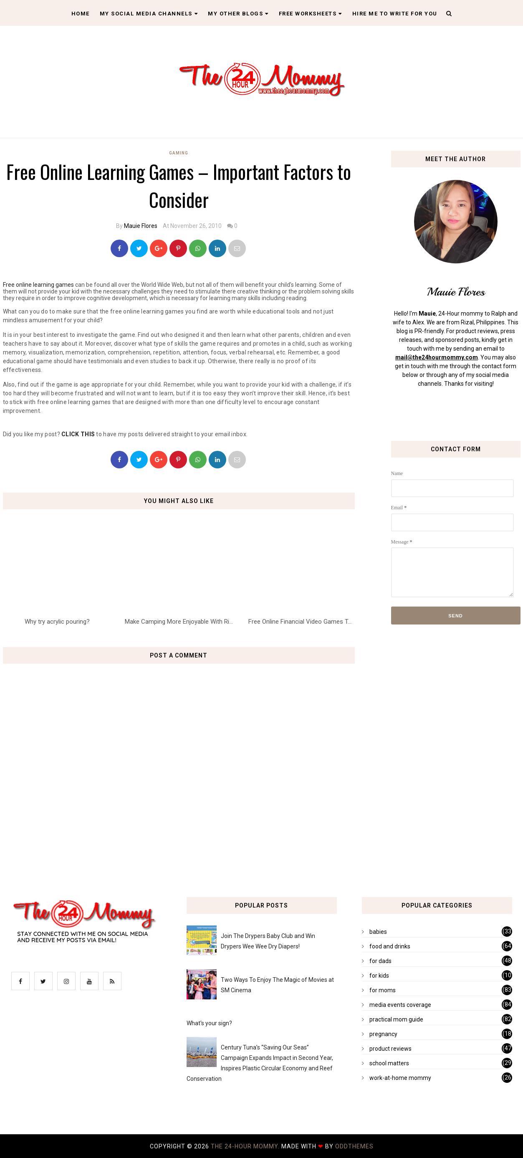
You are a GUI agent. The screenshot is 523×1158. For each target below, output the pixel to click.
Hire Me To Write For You (394, 13)
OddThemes (354, 1146)
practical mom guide (396, 1019)
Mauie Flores (140, 225)
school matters (389, 1063)
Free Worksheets (310, 13)
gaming (178, 153)
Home (80, 13)
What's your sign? (209, 1023)
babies (378, 931)
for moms (382, 990)
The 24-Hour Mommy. (246, 1146)
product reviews (390, 1048)
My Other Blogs (238, 13)
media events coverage (400, 1004)
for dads (380, 961)
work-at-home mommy (400, 1078)
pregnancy (383, 1034)
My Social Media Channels (149, 13)
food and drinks (389, 946)
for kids (379, 975)
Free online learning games (38, 284)
